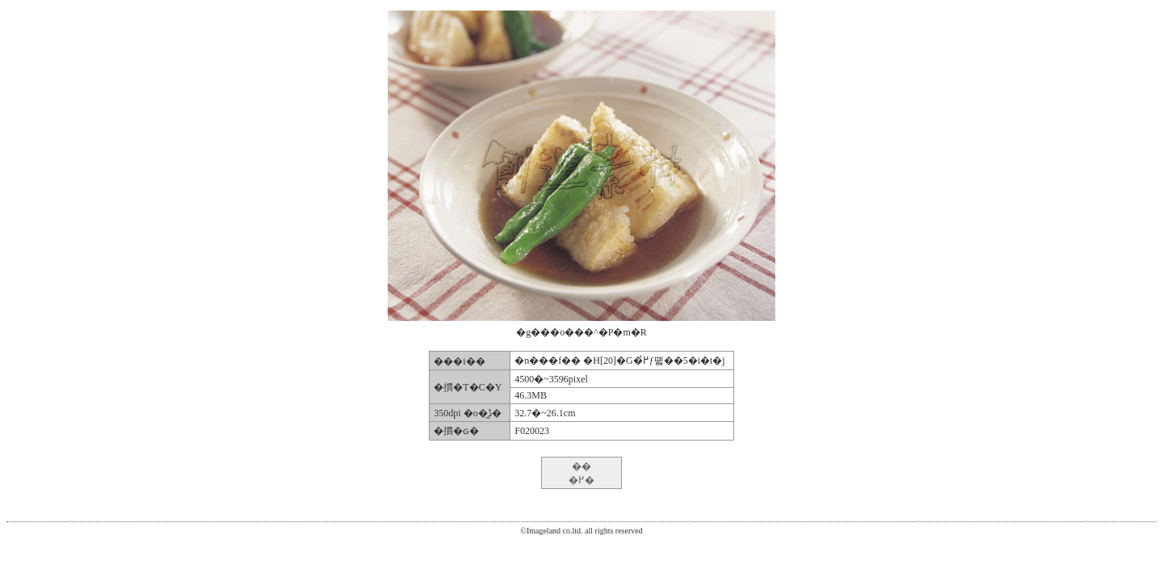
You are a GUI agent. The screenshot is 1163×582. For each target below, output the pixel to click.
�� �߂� (581, 473)
